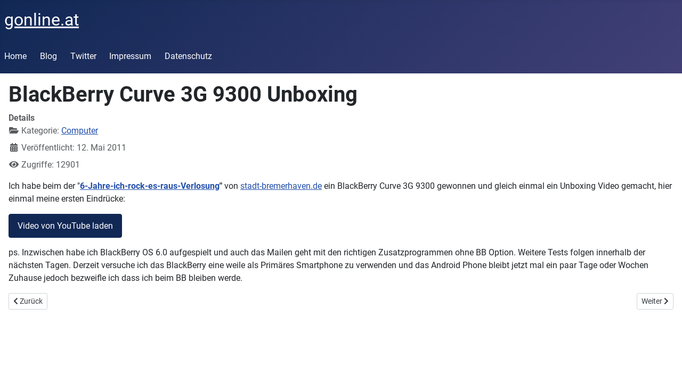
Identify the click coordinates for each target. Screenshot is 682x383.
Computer (79, 131)
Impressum (130, 56)
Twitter (83, 56)
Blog (48, 56)
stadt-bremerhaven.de (281, 186)
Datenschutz (188, 56)
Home (15, 56)
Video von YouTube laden (65, 226)
